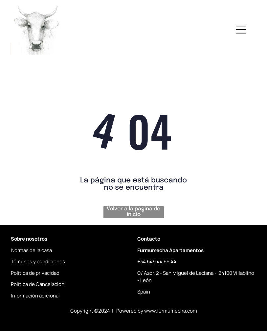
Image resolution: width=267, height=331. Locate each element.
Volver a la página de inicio (133, 211)
